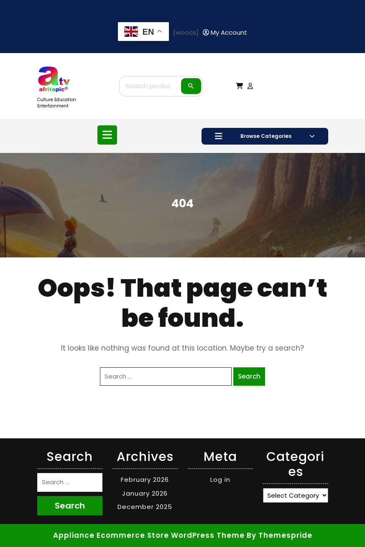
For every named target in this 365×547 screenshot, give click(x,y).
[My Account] (225, 33)
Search (191, 86)
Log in (220, 479)
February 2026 (145, 479)
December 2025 (144, 506)
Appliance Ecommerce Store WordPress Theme (149, 535)
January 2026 (145, 493)
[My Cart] (239, 85)
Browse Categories (265, 136)
